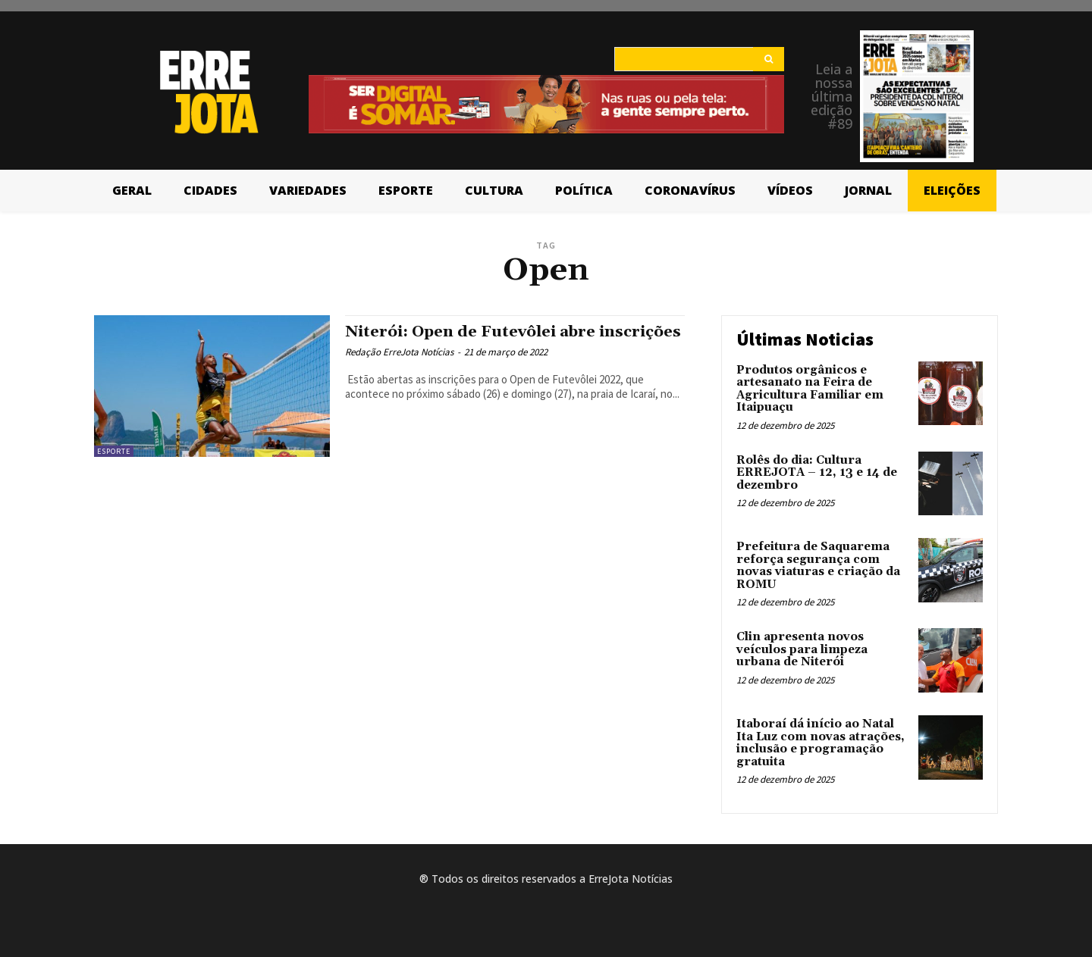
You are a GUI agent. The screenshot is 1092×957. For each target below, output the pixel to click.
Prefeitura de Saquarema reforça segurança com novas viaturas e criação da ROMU (818, 565)
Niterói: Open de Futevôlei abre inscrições (474, 340)
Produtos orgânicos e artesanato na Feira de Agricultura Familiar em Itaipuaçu (809, 389)
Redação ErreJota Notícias (399, 369)
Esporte (113, 451)
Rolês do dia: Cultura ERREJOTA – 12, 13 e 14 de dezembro (816, 473)
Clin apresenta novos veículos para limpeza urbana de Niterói (802, 649)
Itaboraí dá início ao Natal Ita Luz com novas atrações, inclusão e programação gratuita (820, 743)
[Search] (768, 59)
